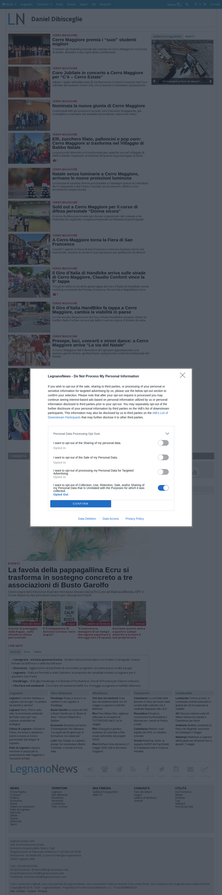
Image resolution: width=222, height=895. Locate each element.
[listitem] (111, 433)
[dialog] (111, 447)
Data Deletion (87, 518)
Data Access (110, 518)
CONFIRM (81, 503)
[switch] (163, 443)
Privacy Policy (134, 518)
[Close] (184, 377)
